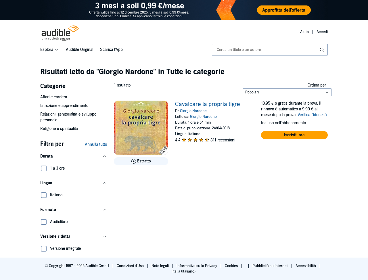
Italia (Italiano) (183, 271)
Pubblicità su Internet (270, 266)
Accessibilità (306, 266)
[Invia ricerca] (322, 49)
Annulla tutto (96, 144)
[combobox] (270, 49)
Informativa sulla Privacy (197, 266)
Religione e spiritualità (59, 128)
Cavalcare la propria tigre (207, 104)
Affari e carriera (53, 97)
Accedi (322, 32)
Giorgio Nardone (193, 111)
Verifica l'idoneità (312, 114)
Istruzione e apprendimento (64, 105)
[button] (73, 156)
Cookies (232, 266)
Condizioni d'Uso (131, 266)
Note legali (161, 266)
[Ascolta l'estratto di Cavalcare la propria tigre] (141, 161)
